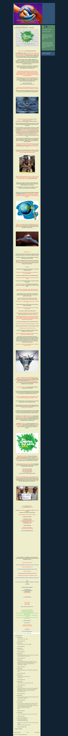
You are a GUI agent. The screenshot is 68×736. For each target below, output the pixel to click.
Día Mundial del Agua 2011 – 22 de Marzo (24, 27)
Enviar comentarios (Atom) (22, 734)
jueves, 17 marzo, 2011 (21, 658)
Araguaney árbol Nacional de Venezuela (24, 724)
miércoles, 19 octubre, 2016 (22, 726)
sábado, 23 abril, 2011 (21, 710)
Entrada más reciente (17, 732)
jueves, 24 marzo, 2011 (21, 679)
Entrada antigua (37, 732)
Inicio (27, 732)
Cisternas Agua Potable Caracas (23, 720)
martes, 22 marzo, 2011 (21, 673)
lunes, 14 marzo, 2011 (21, 646)
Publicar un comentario (18, 728)
